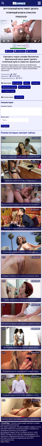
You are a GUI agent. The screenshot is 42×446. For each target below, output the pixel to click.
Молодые (35, 83)
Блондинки (17, 83)
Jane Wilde (19, 97)
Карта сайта (5, 442)
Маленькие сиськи (9, 87)
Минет (26, 83)
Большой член (24, 87)
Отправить (5, 126)
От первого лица (8, 91)
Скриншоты (31, 51)
